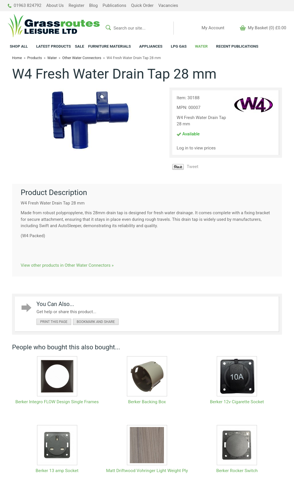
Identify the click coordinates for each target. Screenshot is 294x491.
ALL (19, 46)
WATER (201, 46)
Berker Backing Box (147, 401)
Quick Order (142, 5)
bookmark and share (96, 322)
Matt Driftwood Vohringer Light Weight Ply (147, 470)
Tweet (192, 166)
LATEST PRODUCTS (53, 46)
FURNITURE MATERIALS (109, 46)
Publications (114, 5)
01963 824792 (24, 5)
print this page (53, 322)
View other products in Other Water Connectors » (67, 265)
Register (76, 5)
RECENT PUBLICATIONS (237, 46)
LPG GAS (179, 46)
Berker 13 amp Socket (57, 470)
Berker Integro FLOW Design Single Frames (56, 401)
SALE (79, 46)
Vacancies (168, 5)
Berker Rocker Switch (237, 470)
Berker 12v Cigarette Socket (237, 401)
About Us (55, 5)
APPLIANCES (151, 46)
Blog (93, 5)
